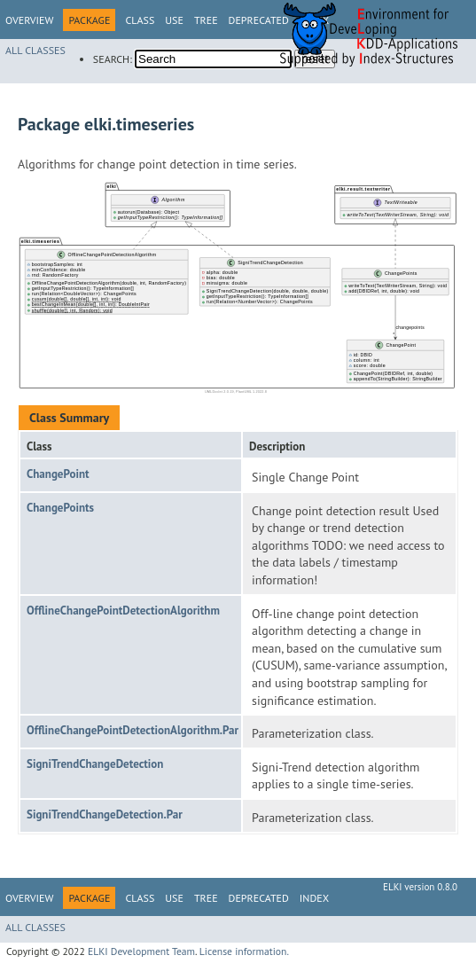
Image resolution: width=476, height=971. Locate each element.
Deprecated (259, 20)
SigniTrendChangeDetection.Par (105, 814)
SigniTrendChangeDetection (95, 763)
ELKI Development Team (141, 951)
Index (314, 897)
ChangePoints (60, 507)
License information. (244, 951)
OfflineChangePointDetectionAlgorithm (123, 610)
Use (174, 20)
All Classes (35, 50)
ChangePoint (58, 474)
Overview (29, 20)
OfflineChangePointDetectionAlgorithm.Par (132, 730)
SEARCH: (112, 59)
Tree (206, 20)
